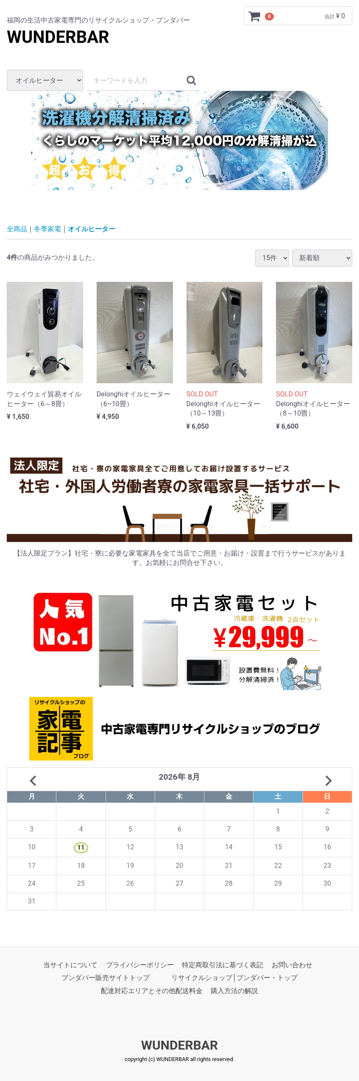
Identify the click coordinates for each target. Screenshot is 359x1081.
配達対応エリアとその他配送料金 (152, 991)
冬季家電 (47, 229)
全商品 (17, 229)
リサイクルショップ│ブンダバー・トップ (234, 978)
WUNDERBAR (58, 37)
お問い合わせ (292, 965)
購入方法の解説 (234, 991)
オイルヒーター (91, 229)
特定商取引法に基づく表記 (222, 965)
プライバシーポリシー (140, 965)
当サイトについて (70, 965)
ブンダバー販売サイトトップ (105, 978)
